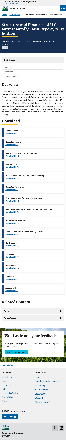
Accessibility (7, 377)
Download (9, 71)
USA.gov (38, 398)
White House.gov (42, 402)
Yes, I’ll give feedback (16, 352)
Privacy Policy (7, 397)
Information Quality (10, 393)
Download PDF (12, 133)
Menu (63, 8)
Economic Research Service (22, 8)
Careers (5, 381)
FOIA (37, 377)
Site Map (5, 401)
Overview (8, 67)
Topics (7, 311)
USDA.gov (39, 393)
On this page (9, 60)
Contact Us (6, 385)
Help (4, 389)
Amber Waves (10, 318)
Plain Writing (40, 385)
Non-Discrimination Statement (47, 381)
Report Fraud (40, 389)
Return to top (7, 365)
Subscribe (8, 416)
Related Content (11, 76)
